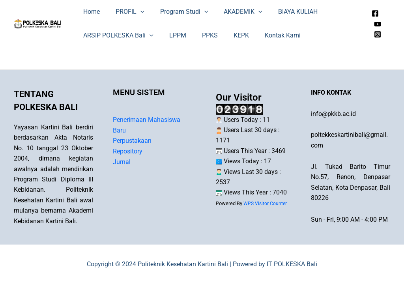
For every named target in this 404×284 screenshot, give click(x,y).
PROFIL (125, 12)
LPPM (173, 35)
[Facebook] (374, 13)
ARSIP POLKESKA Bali (117, 35)
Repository (127, 151)
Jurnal (122, 161)
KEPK (230, 35)
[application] (136, 12)
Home (90, 11)
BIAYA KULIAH (283, 11)
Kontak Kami (268, 35)
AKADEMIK (232, 12)
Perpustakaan (132, 140)
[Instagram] (376, 34)
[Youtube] (376, 24)
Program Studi (176, 12)
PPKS (202, 35)
